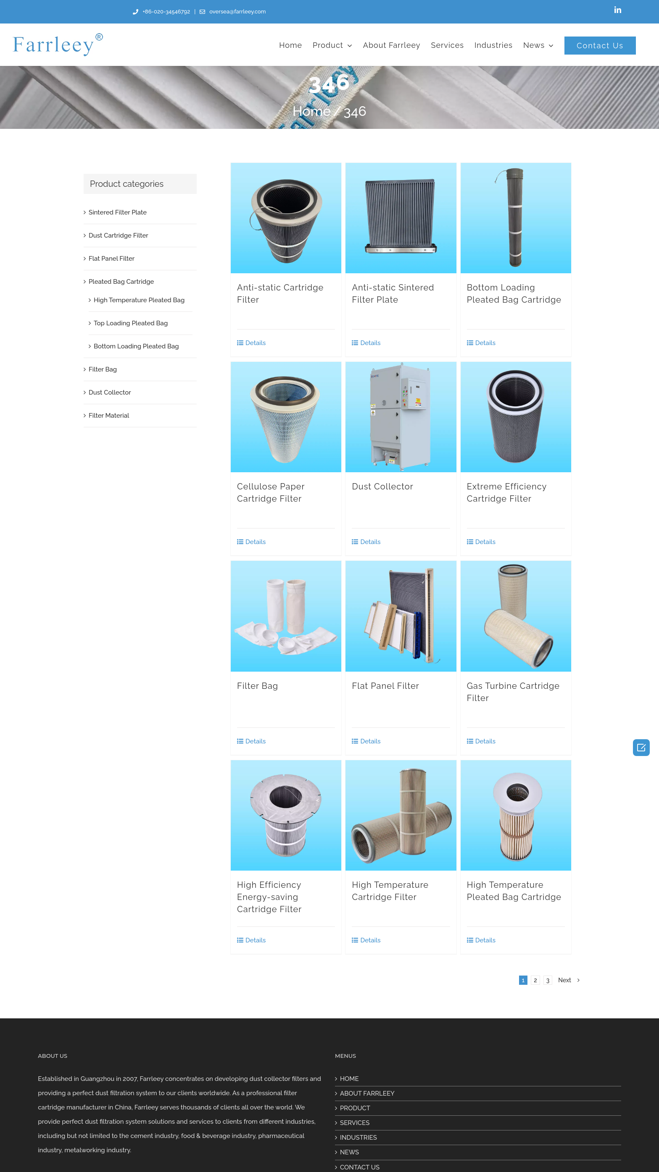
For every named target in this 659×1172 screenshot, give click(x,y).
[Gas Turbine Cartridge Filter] (516, 616)
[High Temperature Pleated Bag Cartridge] (516, 815)
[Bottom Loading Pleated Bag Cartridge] (516, 218)
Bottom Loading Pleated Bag (136, 346)
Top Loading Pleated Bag (131, 323)
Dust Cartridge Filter (118, 235)
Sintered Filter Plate (118, 212)
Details (255, 343)
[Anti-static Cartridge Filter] (286, 218)
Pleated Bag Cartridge (121, 281)
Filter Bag (257, 686)
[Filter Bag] (286, 616)
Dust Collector (382, 486)
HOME (349, 1079)
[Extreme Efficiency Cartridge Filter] (516, 417)
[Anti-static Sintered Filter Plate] (400, 218)
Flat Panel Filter (385, 686)
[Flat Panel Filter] (400, 616)
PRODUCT (355, 1108)
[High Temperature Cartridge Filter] (400, 815)
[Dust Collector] (400, 417)
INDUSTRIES (358, 1137)
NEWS (349, 1152)
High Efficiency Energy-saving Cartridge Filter (269, 897)
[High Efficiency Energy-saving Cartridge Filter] (286, 815)
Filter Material (109, 415)
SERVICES (354, 1123)
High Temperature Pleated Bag (139, 300)
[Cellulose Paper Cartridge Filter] (286, 417)
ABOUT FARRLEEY (367, 1093)
